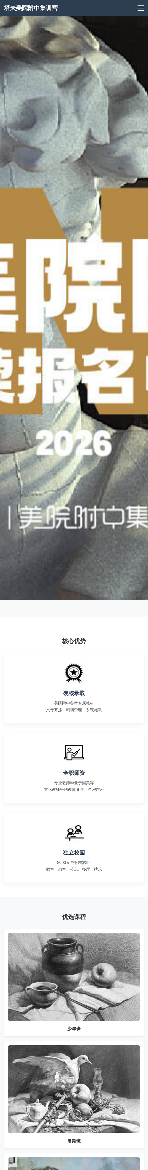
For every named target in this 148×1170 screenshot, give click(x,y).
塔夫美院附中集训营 (31, 7)
